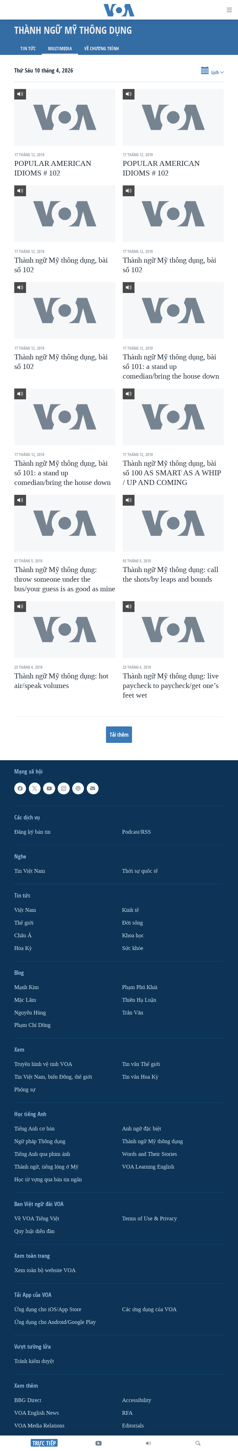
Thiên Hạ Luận (139, 1000)
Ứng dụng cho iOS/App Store (47, 1309)
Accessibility (136, 1400)
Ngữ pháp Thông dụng (39, 1141)
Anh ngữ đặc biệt (141, 1129)
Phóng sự (24, 1090)
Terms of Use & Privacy (149, 1218)
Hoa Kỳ (23, 948)
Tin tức (28, 48)
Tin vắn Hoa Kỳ (140, 1077)
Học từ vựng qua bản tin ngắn (48, 1179)
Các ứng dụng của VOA (149, 1309)
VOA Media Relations (39, 1425)
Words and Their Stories (149, 1154)
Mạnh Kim (26, 987)
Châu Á (23, 935)
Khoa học (133, 935)
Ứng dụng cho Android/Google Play (55, 1322)
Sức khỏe (132, 948)
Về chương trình (101, 48)
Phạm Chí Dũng (32, 1025)
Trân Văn (132, 1012)
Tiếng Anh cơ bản (34, 1129)
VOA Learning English (148, 1166)
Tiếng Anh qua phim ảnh (42, 1154)
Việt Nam (25, 910)
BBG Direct (27, 1400)
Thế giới (23, 922)
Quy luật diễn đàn (34, 1231)
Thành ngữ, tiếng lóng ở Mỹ (46, 1166)
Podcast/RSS (136, 832)
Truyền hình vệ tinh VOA (43, 1064)
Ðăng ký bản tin (32, 832)
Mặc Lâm (25, 1000)
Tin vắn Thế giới (141, 1064)
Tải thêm (119, 735)
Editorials (133, 1425)
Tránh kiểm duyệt (34, 1361)
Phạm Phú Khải (139, 987)
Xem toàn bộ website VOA (45, 1270)
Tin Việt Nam (29, 871)
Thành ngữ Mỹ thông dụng (152, 1141)
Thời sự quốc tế (140, 871)
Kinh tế (130, 910)
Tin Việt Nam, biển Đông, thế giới (53, 1077)
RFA (127, 1413)
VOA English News (36, 1413)
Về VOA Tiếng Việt (36, 1218)
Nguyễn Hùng (30, 1012)
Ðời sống (132, 922)
